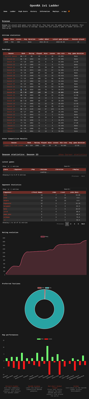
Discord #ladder (12, 386)
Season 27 (11, 81)
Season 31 (11, 70)
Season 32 (11, 67)
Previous (75, 176)
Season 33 (11, 65)
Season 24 (11, 90)
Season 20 (11, 101)
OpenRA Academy (34, 386)
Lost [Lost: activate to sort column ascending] (63, 192)
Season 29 (11, 76)
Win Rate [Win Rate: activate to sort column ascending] (74, 192)
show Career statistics (72, 154)
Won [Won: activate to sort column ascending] (54, 192)
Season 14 (11, 117)
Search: (75, 166)
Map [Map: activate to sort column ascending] (33, 169)
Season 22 (11, 95)
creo (5, 198)
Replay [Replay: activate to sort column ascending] (76, 169)
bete (5, 209)
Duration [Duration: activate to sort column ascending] (59, 169)
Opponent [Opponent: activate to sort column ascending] (18, 169)
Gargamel (7, 206)
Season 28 (11, 78)
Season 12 (11, 120)
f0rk (5, 195)
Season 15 (11, 115)
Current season (11, 56)
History (33, 11)
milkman (7, 217)
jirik (6, 212)
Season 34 (11, 62)
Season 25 (11, 87)
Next (83, 176)
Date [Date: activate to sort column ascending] (6, 169)
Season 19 (11, 103)
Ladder (13, 11)
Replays (56, 11)
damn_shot (7, 214)
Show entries (11, 166)
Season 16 (11, 112)
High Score (23, 11)
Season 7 (11, 128)
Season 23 (11, 92)
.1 (4, 220)
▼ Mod (64, 12)
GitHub (76, 386)
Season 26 (11, 84)
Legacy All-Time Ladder (13, 145)
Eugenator (7, 203)
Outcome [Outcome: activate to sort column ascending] (44, 169)
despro (6, 200)
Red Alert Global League (55, 387)
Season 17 (11, 109)
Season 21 (11, 98)
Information (45, 11)
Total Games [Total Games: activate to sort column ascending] (37, 192)
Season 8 (11, 126)
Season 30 (11, 73)
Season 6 (11, 131)
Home (5, 11)
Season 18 (11, 106)
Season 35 (11, 59)
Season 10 (11, 123)
